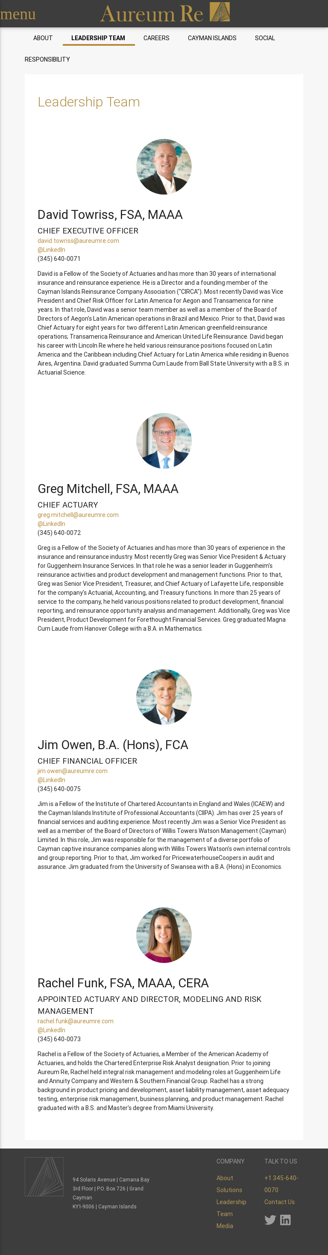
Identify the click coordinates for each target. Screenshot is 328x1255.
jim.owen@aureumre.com (73, 771)
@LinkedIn (51, 250)
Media (225, 1226)
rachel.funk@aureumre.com (76, 1021)
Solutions (229, 1190)
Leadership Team (98, 38)
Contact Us (279, 1202)
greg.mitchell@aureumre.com (78, 515)
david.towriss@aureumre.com (78, 241)
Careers (157, 38)
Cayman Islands (212, 38)
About (43, 38)
